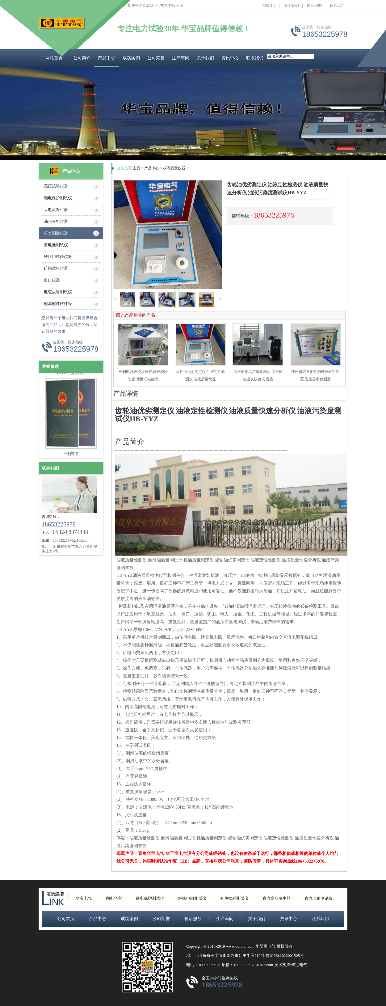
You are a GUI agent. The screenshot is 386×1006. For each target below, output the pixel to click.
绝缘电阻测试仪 (192, 898)
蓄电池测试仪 (56, 245)
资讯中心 (230, 58)
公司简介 (81, 58)
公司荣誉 (156, 58)
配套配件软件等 (58, 303)
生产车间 (180, 58)
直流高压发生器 (276, 898)
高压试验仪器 (56, 186)
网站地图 (314, 5)
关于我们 (291, 5)
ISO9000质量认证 (71, 375)
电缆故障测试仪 (58, 292)
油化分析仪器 (56, 221)
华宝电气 (84, 898)
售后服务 (193, 918)
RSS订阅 (269, 5)
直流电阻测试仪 (318, 898)
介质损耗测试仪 (234, 898)
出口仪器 (52, 280)
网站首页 (54, 58)
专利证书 (71, 456)
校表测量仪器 (56, 233)
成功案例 (131, 58)
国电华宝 (114, 898)
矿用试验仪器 (56, 268)
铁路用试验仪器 (58, 256)
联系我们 (336, 5)
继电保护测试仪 (58, 198)
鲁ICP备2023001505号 (285, 955)
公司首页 (65, 918)
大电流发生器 (56, 209)
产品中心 (106, 58)
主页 (136, 168)
